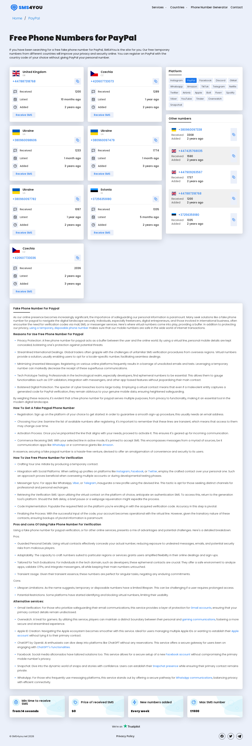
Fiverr (218, 92)
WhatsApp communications (194, 678)
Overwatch (215, 98)
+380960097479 (103, 140)
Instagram (176, 80)
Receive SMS (24, 115)
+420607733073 (102, 81)
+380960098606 (24, 140)
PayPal (191, 80)
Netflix (232, 86)
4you (26, 7)
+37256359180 (101, 199)
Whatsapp (176, 86)
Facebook (205, 80)
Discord (220, 80)
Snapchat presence (165, 666)
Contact (237, 7)
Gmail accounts (201, 608)
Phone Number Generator (209, 7)
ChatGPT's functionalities (53, 647)
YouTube (186, 98)
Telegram (219, 86)
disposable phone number (71, 328)
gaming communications (198, 619)
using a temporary (41, 328)
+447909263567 (190, 172)
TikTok (204, 86)
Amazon (192, 86)
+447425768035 (190, 151)
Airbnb (187, 92)
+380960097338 (190, 129)
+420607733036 (24, 258)
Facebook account (178, 654)
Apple (198, 92)
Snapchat (176, 105)
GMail (233, 80)
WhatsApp (59, 445)
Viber (173, 98)
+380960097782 (24, 199)
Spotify (230, 92)
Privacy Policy (125, 736)
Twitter (174, 92)
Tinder (200, 98)
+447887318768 (24, 81)
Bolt (208, 92)
